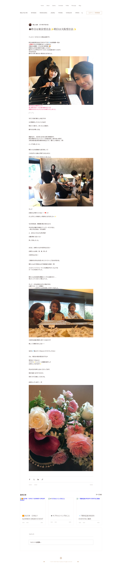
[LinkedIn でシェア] (38, 479)
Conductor (69, 12)
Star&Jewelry (43, 12)
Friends (60, 12)
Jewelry (53, 12)
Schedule (33, 12)
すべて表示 (99, 494)
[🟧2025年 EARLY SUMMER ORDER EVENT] (32, 505)
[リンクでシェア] (42, 479)
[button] (82, 12)
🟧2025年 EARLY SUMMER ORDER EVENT (32, 517)
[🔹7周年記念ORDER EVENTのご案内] (89, 505)
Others (77, 12)
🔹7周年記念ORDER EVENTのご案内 (86, 517)
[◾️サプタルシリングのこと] (61, 505)
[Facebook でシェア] (29, 479)
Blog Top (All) (24, 12)
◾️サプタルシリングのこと (60, 515)
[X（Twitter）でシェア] (34, 479)
